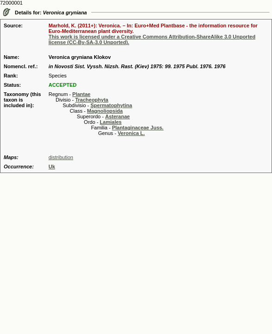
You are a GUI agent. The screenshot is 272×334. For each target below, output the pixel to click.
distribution (61, 157)
